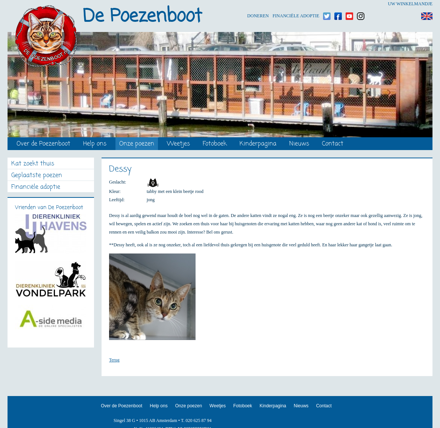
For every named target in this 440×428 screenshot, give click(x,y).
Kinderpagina (258, 144)
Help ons (94, 144)
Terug (114, 360)
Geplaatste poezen (36, 176)
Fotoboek (215, 144)
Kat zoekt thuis (32, 164)
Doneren (258, 4)
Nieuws (299, 144)
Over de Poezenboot (43, 144)
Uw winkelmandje (410, 3)
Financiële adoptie (296, 4)
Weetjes (178, 144)
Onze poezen (136, 144)
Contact (332, 144)
